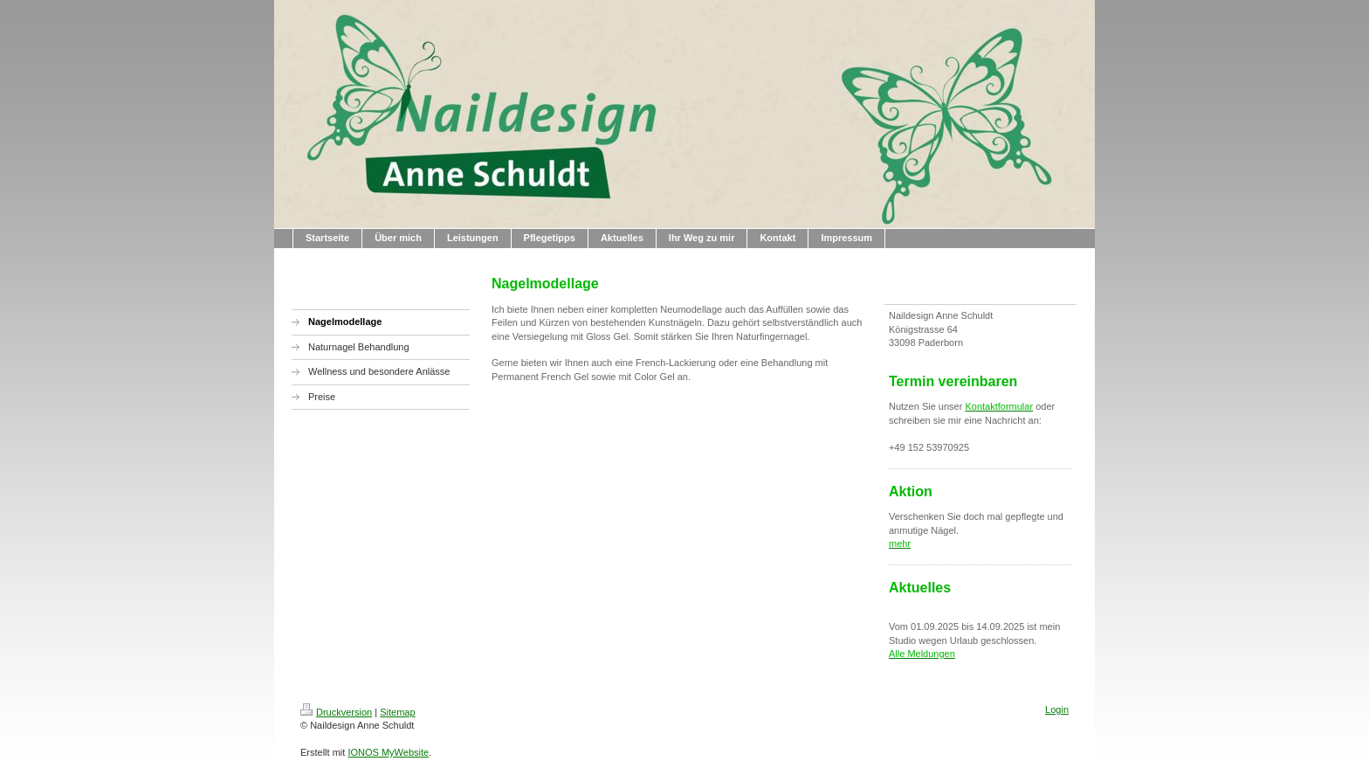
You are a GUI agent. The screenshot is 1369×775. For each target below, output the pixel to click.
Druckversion (336, 712)
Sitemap (397, 712)
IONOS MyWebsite (388, 752)
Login (1057, 709)
